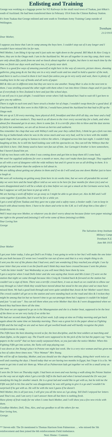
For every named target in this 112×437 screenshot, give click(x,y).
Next (46, 435)
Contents (63, 435)
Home (53, 435)
